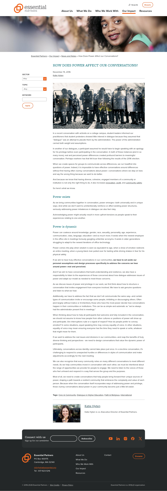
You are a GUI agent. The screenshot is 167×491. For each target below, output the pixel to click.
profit (118, 183)
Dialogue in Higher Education (90, 395)
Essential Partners (39, 56)
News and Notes (68, 56)
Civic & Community (67, 395)
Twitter (140, 438)
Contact (107, 455)
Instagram (125, 438)
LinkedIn (118, 438)
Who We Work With (106, 11)
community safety (134, 183)
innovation (110, 183)
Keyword (26, 95)
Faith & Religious (112, 395)
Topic (25, 85)
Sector (25, 74)
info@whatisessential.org (45, 467)
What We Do (84, 11)
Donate (147, 4)
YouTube (110, 438)
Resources (145, 11)
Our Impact (129, 11)
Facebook (133, 438)
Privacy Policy (67, 485)
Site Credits (54, 485)
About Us (67, 11)
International (126, 395)
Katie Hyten (58, 75)
